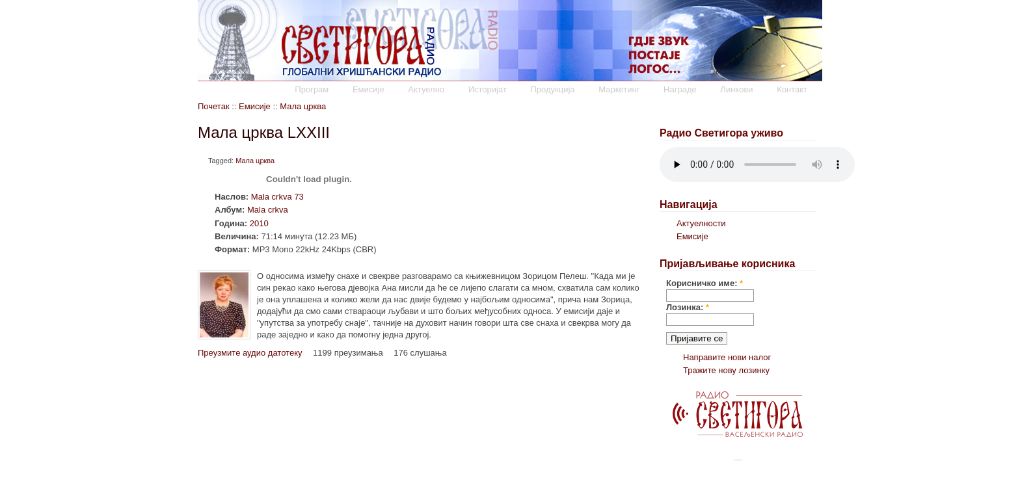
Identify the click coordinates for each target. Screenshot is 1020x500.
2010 (259, 223)
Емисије (368, 89)
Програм (312, 89)
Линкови (736, 89)
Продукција (552, 89)
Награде (680, 89)
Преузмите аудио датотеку (250, 353)
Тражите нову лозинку (726, 370)
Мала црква (303, 106)
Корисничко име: (704, 283)
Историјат (487, 89)
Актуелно (426, 89)
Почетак (214, 106)
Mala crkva (267, 210)
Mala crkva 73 (277, 197)
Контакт (792, 89)
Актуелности (701, 223)
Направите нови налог (727, 357)
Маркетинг (618, 89)
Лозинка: (687, 307)
